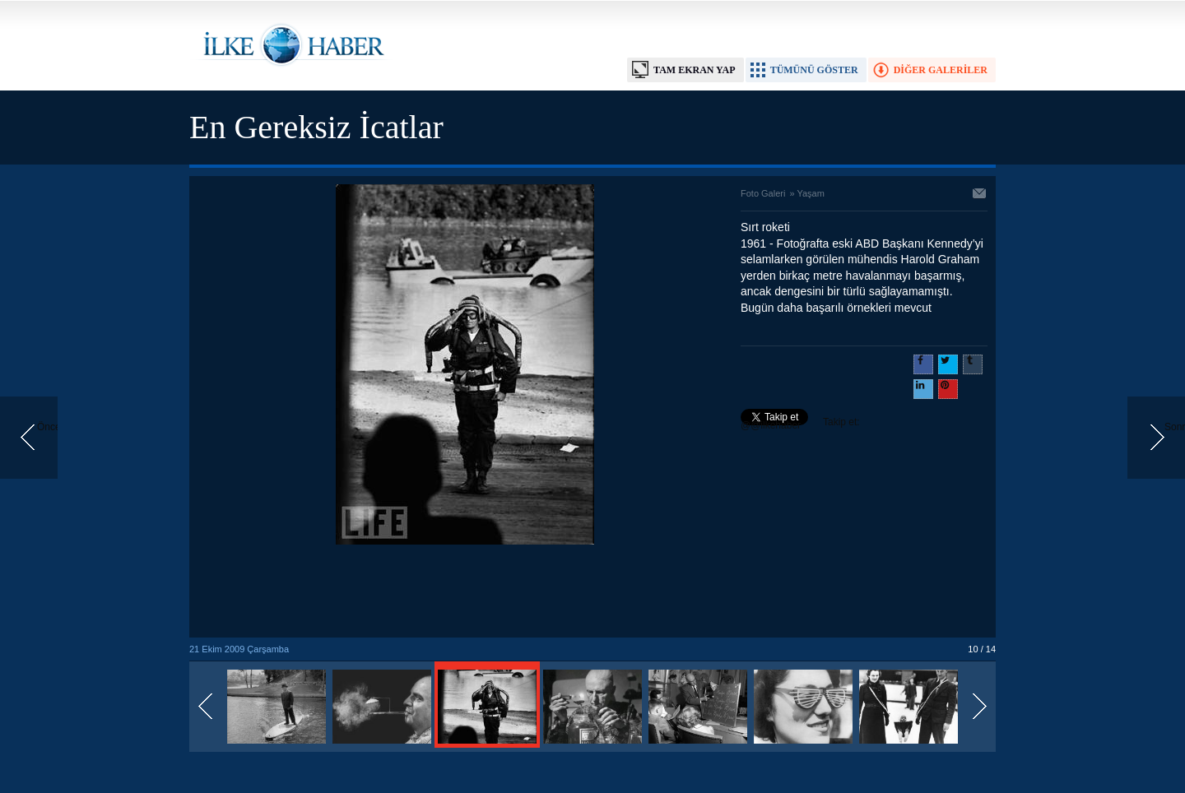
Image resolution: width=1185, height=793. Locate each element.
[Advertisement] (465, 592)
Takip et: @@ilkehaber (800, 423)
